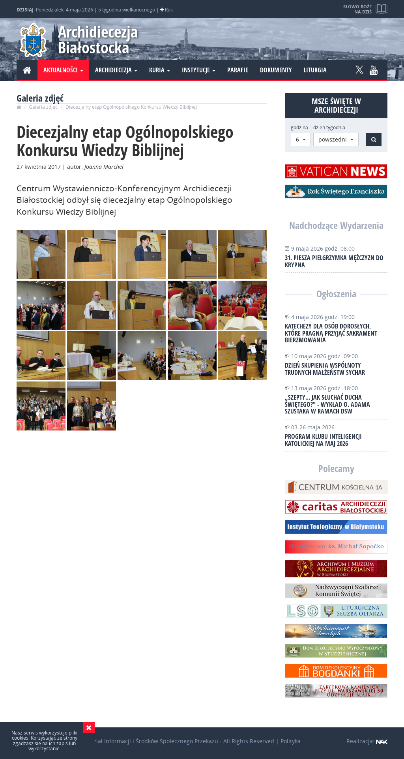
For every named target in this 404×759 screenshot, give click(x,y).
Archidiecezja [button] (116, 70)
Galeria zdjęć (43, 107)
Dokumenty (276, 70)
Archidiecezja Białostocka (98, 39)
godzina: (300, 127)
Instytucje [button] (198, 70)
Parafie (237, 70)
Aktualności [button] (63, 70)
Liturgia (315, 70)
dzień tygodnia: (329, 127)
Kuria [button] (159, 70)
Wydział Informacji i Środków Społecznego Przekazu (150, 741)
